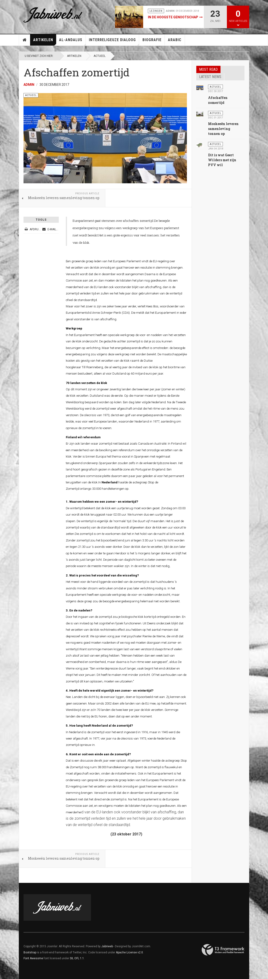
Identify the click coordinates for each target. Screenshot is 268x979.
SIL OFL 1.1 (77, 958)
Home (24, 40)
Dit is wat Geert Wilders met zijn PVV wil (222, 160)
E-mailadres (53, 229)
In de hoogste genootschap (173, 17)
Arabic (174, 40)
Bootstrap (30, 952)
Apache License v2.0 (129, 952)
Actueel (100, 56)
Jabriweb (107, 946)
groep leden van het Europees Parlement (146, 780)
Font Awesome (33, 958)
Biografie (152, 40)
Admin (29, 84)
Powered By (223, 950)
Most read (208, 69)
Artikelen (44, 42)
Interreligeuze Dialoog (114, 42)
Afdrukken (35, 229)
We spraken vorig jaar (105, 636)
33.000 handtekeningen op (110, 488)
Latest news (210, 76)
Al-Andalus (72, 42)
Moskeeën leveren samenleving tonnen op (223, 128)
